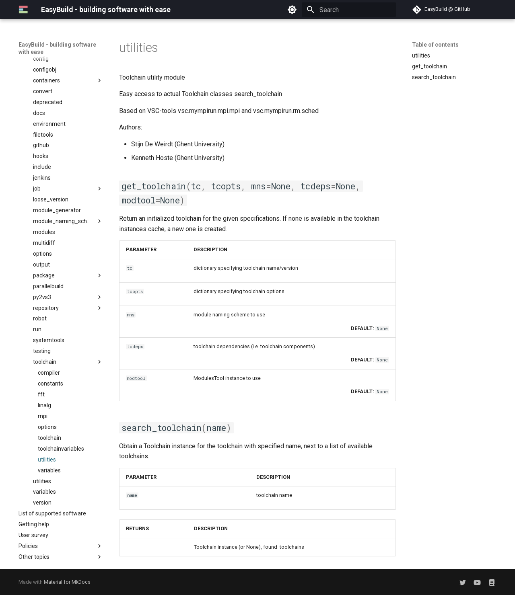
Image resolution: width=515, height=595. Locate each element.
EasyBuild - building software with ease (57, 48)
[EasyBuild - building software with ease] (23, 10)
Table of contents (435, 44)
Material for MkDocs (67, 582)
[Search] (349, 9)
